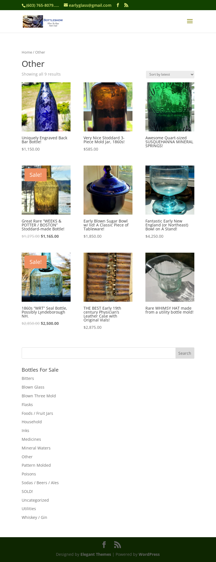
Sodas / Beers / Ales (40, 482)
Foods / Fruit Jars (37, 413)
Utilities (29, 508)
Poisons (29, 474)
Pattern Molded (36, 465)
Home (27, 52)
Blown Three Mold (39, 395)
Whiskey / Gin (34, 517)
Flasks (27, 404)
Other (27, 456)
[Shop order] (170, 74)
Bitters (28, 378)
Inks (25, 430)
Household (32, 421)
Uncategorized (35, 500)
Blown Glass (33, 387)
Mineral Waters (36, 448)
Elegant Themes (95, 554)
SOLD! (27, 491)
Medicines (31, 439)
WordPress (149, 554)
